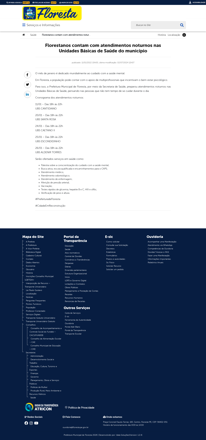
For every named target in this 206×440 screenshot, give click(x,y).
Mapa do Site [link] (69, 3)
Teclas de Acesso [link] (44, 3)
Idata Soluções (122, 435)
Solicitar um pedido (115, 269)
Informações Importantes (159, 259)
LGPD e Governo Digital (75, 280)
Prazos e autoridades (115, 259)
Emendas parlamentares (76, 270)
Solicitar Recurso (113, 266)
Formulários (111, 256)
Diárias (68, 267)
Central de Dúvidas (73, 256)
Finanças (34, 373)
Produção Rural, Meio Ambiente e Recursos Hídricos (45, 392)
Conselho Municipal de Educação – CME (45, 347)
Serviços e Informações (43, 25)
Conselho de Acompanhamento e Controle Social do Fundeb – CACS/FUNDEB (46, 331)
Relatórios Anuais (155, 262)
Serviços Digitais (33, 314)
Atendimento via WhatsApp (160, 245)
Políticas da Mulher (39, 387)
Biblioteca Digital (33, 252)
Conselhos (31, 325)
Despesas (69, 263)
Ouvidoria (69, 323)
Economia (30, 266)
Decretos (110, 249)
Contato (29, 259)
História (162, 35)
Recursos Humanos (74, 298)
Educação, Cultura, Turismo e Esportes (43, 368)
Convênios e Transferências (77, 260)
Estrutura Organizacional (76, 274)
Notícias (29, 297)
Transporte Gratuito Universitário (40, 318)
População (30, 307)
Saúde (33, 35)
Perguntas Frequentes (36, 301)
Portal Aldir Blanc (72, 327)
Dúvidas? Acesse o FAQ (158, 252)
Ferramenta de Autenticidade (78, 320)
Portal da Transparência (75, 330)
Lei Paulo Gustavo (34, 290)
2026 (94, 435)
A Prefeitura (31, 245)
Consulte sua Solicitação (117, 245)
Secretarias (30, 353)
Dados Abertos (32, 262)
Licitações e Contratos (75, 284)
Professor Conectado (35, 311)
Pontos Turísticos (33, 304)
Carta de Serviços (73, 313)
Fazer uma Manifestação (159, 256)
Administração (37, 356)
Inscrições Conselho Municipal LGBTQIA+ (39, 278)
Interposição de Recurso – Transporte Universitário (37, 285)
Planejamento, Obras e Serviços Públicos (44, 382)
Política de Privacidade (79, 407)
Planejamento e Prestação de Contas (81, 291)
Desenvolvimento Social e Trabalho (41, 361)
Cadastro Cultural (34, 256)
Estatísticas (111, 252)
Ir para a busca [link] (18, 3)
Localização (174, 35)
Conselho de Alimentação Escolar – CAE (45, 340)
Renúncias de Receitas (75, 301)
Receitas (68, 294)
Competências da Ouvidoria (160, 249)
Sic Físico (110, 262)
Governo (35, 377)
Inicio (67, 277)
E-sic (67, 316)
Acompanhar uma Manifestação (162, 242)
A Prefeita (30, 242)
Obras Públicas (71, 287)
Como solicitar (113, 242)
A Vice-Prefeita (32, 249)
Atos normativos (72, 253)
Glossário (30, 269)
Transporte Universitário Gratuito (40, 321)
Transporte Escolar (73, 334)
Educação (69, 246)
